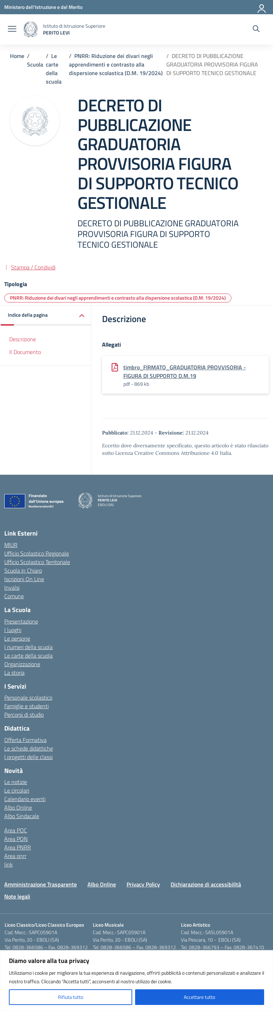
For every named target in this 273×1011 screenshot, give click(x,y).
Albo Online (18, 807)
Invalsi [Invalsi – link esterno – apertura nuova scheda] (12, 587)
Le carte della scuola (28, 655)
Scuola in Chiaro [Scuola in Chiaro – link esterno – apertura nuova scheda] (23, 570)
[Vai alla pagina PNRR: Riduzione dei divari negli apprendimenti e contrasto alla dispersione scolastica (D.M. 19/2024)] (116, 64)
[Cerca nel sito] (256, 29)
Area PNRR (17, 847)
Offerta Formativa (25, 740)
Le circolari (16, 790)
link (8, 864)
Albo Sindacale (21, 816)
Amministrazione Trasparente (40, 884)
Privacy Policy (143, 884)
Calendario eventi (25, 799)
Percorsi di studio (24, 714)
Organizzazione (22, 664)
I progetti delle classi (28, 757)
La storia (14, 672)
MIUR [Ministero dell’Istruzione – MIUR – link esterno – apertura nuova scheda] (10, 545)
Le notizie (15, 782)
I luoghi (12, 630)
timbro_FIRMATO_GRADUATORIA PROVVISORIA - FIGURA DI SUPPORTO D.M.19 (184, 371)
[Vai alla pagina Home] (17, 56)
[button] (46, 315)
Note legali (17, 896)
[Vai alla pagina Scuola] (35, 64)
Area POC (15, 830)
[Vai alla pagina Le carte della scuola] (53, 69)
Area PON (16, 838)
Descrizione (22, 339)
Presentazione (21, 621)
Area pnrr (15, 856)
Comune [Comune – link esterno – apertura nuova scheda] (14, 596)
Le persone (17, 638)
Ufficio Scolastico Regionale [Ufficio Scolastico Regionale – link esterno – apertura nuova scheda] (36, 553)
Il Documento (25, 352)
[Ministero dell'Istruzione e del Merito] (43, 7)
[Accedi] (262, 7)
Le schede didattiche (28, 748)
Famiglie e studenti (26, 706)
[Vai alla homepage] (30, 29)
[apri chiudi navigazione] (12, 29)
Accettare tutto (199, 997)
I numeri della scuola (28, 647)
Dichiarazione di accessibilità (206, 884)
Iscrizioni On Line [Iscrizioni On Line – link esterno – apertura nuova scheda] (24, 579)
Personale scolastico (28, 697)
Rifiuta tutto (70, 997)
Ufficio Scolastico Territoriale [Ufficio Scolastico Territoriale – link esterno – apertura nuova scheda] (37, 562)
